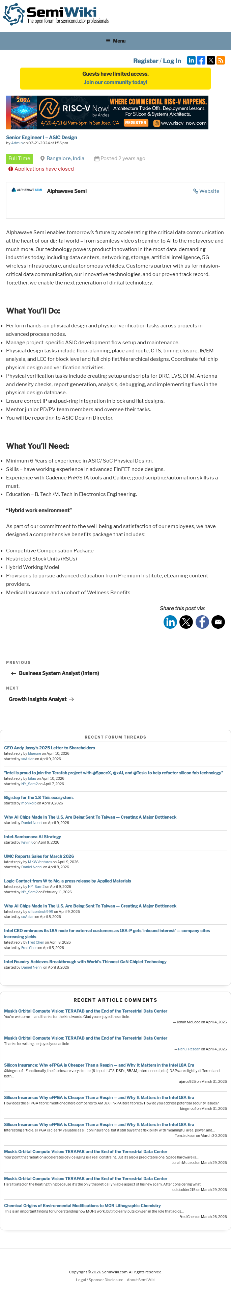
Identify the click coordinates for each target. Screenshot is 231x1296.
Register (145, 61)
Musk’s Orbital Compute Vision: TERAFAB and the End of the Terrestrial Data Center (85, 1011)
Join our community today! (115, 82)
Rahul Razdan (189, 1049)
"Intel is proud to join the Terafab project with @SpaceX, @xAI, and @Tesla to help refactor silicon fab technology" (113, 772)
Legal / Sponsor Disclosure (100, 1279)
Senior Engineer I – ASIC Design (41, 137)
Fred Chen (36, 942)
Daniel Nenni (31, 823)
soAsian (27, 759)
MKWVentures (40, 862)
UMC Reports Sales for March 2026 (39, 856)
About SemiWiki (141, 1279)
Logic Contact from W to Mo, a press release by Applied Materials (67, 880)
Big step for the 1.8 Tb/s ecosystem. (39, 797)
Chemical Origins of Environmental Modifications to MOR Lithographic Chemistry (82, 1205)
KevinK (27, 842)
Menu (115, 41)
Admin (17, 143)
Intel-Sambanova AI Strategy (32, 836)
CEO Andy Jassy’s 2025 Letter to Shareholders (49, 747)
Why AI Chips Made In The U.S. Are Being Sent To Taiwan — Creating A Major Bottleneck (90, 817)
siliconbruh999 (40, 911)
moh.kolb (28, 803)
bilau (32, 778)
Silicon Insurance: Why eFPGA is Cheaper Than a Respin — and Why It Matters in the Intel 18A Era (99, 1065)
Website (209, 191)
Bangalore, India (65, 158)
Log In (172, 61)
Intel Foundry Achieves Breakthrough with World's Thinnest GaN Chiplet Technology (85, 961)
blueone (34, 753)
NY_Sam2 (29, 784)
